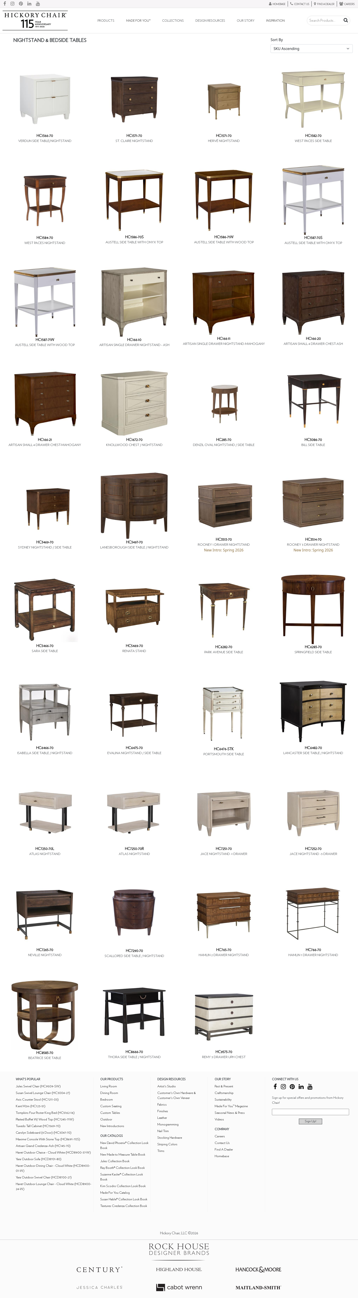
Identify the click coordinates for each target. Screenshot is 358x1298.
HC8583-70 (44, 1053)
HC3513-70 (224, 539)
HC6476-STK (224, 749)
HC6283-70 (313, 647)
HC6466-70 (44, 748)
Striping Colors (167, 1144)
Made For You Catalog (115, 1192)
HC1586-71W (223, 237)
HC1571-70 (224, 136)
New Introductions (112, 1126)
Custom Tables (110, 1112)
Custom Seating (110, 1106)
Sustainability (223, 1099)
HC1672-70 (134, 440)
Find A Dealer (224, 1149)
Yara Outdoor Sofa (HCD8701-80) (38, 1159)
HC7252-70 (313, 849)
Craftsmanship (224, 1093)
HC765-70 (223, 950)
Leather (162, 1118)
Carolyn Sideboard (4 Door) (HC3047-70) (43, 1132)
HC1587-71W (45, 340)
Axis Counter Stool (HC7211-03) (37, 1099)
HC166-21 (45, 440)
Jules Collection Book (114, 1161)
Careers (220, 1136)
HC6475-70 (134, 748)
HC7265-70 (45, 950)
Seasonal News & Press (230, 1112)
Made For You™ (138, 20)
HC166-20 (313, 339)
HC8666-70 (134, 1052)
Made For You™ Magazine (231, 1106)
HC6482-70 (313, 748)
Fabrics (162, 1104)
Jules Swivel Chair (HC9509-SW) (38, 1086)
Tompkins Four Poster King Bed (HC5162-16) (45, 1112)
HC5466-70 (44, 646)
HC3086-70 (313, 440)
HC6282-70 (223, 647)
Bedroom (106, 1099)
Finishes (162, 1111)
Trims (160, 1151)
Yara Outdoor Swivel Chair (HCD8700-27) (44, 1177)
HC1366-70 (45, 136)
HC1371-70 (134, 136)
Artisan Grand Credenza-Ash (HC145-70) (43, 1146)
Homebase (222, 1156)
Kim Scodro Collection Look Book (123, 1186)
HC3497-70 (134, 542)
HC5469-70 (134, 646)
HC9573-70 (224, 1052)
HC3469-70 (44, 542)
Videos (219, 1119)
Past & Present (224, 1086)
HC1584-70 (45, 238)
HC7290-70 (134, 951)
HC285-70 (223, 440)
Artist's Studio (166, 1086)
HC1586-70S (134, 237)
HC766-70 (313, 950)
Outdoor (106, 1119)
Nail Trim (163, 1131)
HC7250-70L (44, 849)
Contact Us (222, 1143)
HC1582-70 (313, 136)
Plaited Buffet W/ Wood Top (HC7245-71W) (45, 1119)
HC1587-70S (313, 238)
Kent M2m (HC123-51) (30, 1106)
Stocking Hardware (169, 1137)
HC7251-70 (224, 849)
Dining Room (109, 1093)
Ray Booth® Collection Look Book (122, 1168)
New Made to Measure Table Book (122, 1154)
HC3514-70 (313, 539)
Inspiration (275, 20)
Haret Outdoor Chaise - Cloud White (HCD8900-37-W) (53, 1152)
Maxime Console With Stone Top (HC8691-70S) (48, 1139)
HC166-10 (134, 340)
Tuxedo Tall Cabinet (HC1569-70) (38, 1126)
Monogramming (168, 1124)
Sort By (277, 39)
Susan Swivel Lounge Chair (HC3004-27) (43, 1093)
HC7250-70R (134, 849)
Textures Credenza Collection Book (123, 1206)
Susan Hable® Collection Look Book (123, 1199)
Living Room (108, 1086)
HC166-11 (223, 339)
